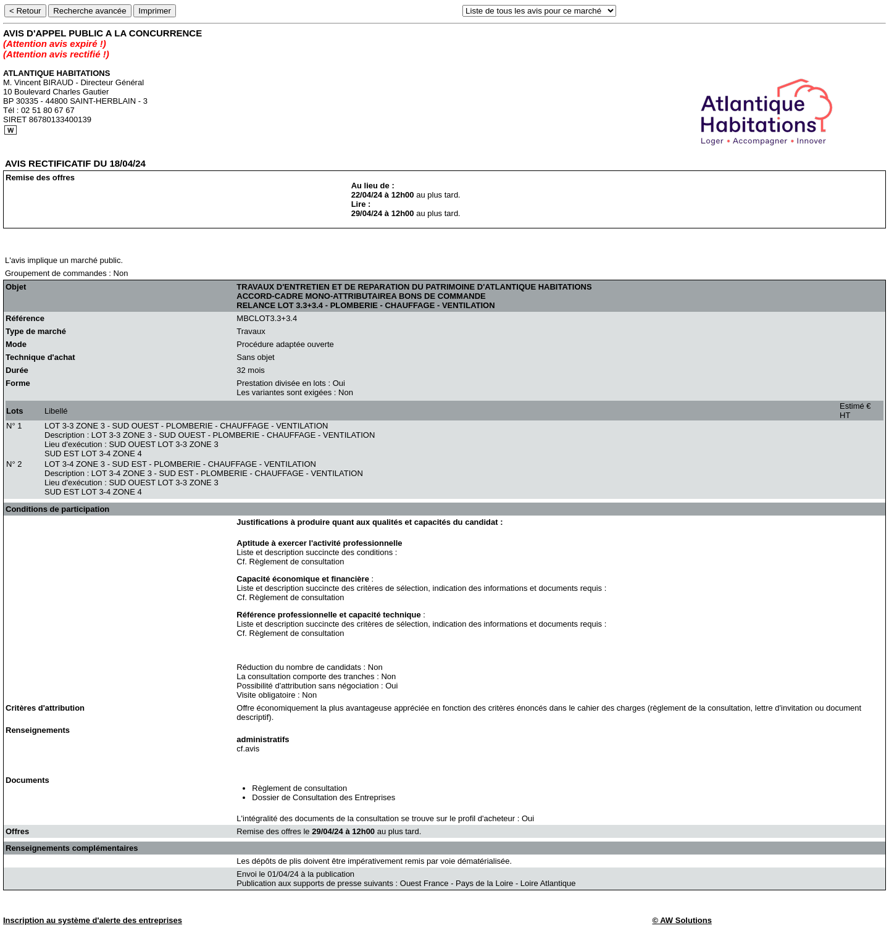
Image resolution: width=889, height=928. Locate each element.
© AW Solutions (681, 920)
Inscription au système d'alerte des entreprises (92, 920)
